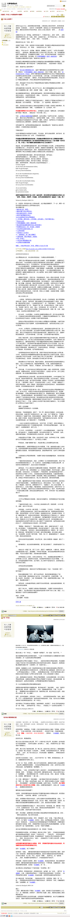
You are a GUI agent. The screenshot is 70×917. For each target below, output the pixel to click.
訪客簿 (52, 11)
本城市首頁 (6, 11)
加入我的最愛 (22, 7)
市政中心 (60, 11)
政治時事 (13, 8)
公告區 (46, 11)
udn (2, 8)
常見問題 (15, 913)
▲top (65, 910)
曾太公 (4, 42)
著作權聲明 (26, 913)
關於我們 (10, 913)
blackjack (12, 5)
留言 (5, 37)
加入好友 (9, 37)
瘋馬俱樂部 (5, 45)
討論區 (13, 11)
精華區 (20, 11)
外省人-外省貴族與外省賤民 (14, 14)
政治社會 (9, 8)
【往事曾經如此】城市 (21, 8)
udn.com (64, 913)
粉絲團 (3, 915)
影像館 (32, 11)
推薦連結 (39, 11)
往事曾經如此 (12, 3)
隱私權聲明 (32, 913)
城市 (5, 8)
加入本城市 (9, 7)
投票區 (26, 11)
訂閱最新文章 (28, 7)
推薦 (63, 21)
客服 (37, 913)
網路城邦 (64, 1)
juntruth (21, 5)
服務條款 (21, 913)
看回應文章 (46, 16)
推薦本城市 (15, 7)
